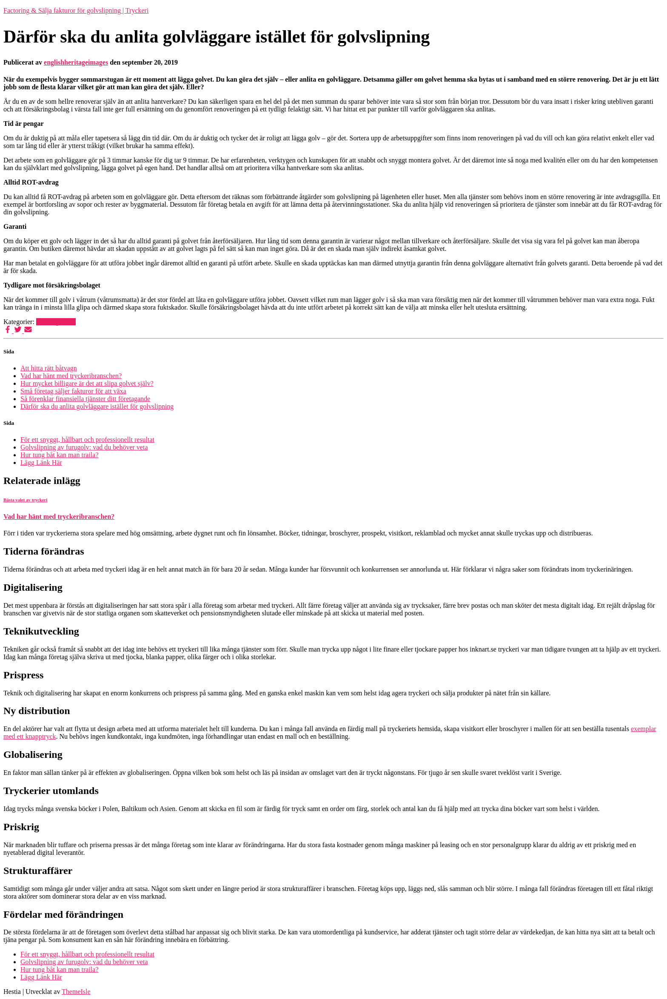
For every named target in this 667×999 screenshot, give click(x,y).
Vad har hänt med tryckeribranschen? (71, 375)
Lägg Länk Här (41, 462)
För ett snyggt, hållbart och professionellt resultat (87, 439)
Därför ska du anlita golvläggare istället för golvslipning (97, 406)
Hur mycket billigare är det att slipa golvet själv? (87, 383)
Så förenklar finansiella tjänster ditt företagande (85, 398)
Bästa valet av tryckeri (25, 499)
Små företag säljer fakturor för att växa (73, 391)
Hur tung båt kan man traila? (59, 454)
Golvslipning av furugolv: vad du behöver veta (84, 447)
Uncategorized (56, 321)
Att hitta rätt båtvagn (48, 368)
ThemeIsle (76, 991)
